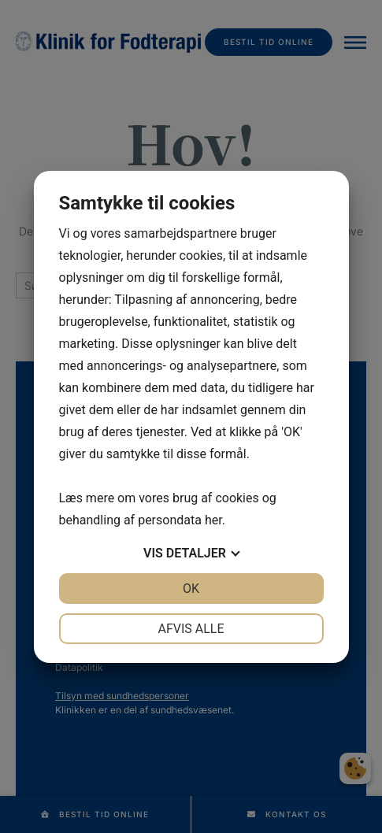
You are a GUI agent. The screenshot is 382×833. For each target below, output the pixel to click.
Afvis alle (191, 628)
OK (191, 588)
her (213, 520)
